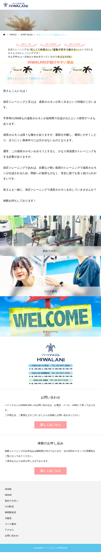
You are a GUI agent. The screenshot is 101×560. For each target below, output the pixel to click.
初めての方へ (11, 500)
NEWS (8, 495)
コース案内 (10, 524)
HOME (8, 489)
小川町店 (9, 506)
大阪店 (8, 518)
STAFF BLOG (14, 46)
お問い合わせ (11, 535)
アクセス (9, 530)
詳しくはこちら (50, 424)
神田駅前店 (10, 512)
